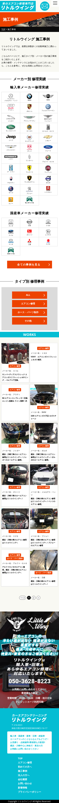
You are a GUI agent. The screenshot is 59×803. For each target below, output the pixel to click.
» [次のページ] (38, 597)
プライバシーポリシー (29, 791)
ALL (28, 295)
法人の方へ (23, 775)
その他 (28, 320)
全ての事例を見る (28, 264)
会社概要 (22, 779)
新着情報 (22, 787)
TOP (20, 758)
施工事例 (22, 771)
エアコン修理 (28, 303)
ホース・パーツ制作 (28, 312)
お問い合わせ (25, 783)
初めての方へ (25, 766)
